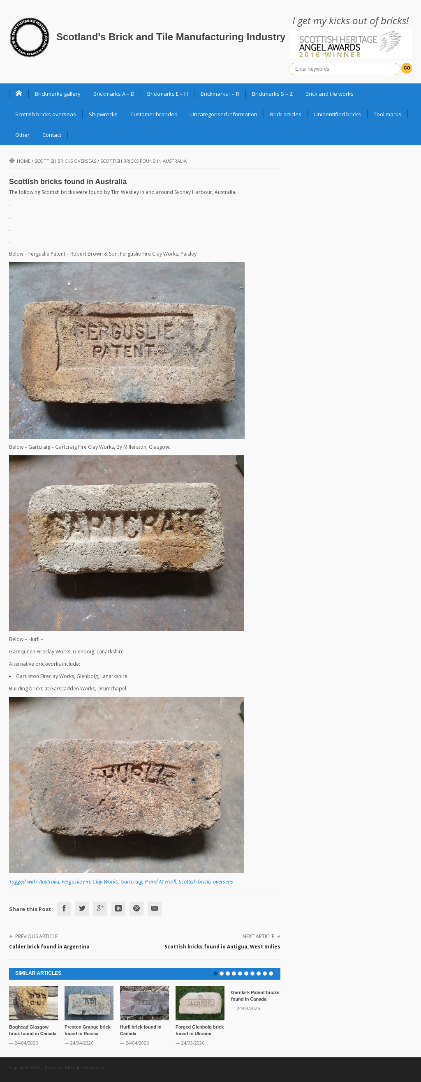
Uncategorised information (223, 114)
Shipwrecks (103, 114)
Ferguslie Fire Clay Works (90, 881)
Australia (49, 881)
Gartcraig (131, 881)
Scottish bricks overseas (45, 114)
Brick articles (285, 114)
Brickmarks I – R (220, 93)
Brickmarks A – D (113, 93)
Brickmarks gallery (58, 93)
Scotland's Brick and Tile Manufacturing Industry (170, 36)
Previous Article (36, 936)
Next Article (258, 936)
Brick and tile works (329, 93)
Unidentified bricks (337, 114)
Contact (51, 134)
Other (22, 134)
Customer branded (154, 114)
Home (19, 161)
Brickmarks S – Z (272, 93)
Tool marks (387, 114)
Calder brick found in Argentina (49, 947)
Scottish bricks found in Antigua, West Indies (222, 947)
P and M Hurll (160, 881)
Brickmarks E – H (167, 93)
